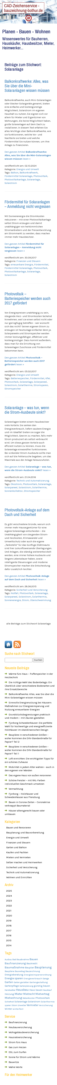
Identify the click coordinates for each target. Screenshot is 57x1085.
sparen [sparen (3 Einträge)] (8, 1005)
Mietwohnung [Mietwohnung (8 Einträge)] (13, 998)
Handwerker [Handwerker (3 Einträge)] (10, 990)
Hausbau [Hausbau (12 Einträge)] (22, 989)
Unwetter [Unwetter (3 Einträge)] (22, 1005)
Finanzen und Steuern (28, 261)
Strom (25, 600)
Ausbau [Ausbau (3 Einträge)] (8, 959)
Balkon (14, 172)
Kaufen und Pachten (17, 852)
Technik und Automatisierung (32, 480)
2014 (8, 945)
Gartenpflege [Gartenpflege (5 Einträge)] (12, 986)
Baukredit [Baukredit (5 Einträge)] (31, 963)
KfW (47, 378)
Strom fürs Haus (18, 1042)
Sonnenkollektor (14, 490)
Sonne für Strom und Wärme (24, 1057)
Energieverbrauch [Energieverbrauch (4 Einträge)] (33, 978)
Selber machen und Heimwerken (24, 862)
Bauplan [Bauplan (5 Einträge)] (29, 967)
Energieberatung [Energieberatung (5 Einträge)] (14, 974)
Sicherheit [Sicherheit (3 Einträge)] (9, 1002)
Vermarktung (16, 788)
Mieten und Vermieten (18, 857)
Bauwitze (14, 1062)
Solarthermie (25, 385)
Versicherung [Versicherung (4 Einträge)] (46, 1005)
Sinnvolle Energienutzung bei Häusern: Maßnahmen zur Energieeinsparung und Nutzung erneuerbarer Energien (28, 706)
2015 (8, 940)
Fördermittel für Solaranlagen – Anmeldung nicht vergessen (27, 204)
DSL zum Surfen (17, 1052)
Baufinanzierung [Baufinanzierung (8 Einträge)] (15, 963)
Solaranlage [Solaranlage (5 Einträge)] (20, 1001)
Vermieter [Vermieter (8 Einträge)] (32, 1005)
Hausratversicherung (20, 1037)
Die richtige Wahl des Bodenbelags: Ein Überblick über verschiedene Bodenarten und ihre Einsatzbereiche (30, 686)
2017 (8, 930)
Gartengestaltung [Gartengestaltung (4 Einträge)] (38, 982)
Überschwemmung (40, 600)
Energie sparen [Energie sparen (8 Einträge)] (14, 978)
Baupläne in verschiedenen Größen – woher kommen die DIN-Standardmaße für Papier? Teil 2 (28, 738)
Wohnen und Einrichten (19, 877)
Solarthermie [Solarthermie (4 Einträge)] (48, 1001)
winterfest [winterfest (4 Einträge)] (18, 1009)
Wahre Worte (15, 1067)
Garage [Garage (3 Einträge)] (46, 978)
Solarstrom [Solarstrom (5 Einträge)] (34, 1001)
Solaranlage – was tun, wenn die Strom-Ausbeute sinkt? (27, 410)
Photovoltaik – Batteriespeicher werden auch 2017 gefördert (27, 298)
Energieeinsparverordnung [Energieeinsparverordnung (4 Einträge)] (37, 974)
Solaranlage (33, 179)
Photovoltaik (40, 176)
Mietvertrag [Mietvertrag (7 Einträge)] (42, 993)
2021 (8, 910)
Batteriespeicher (20, 378)
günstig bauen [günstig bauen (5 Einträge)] (42, 986)
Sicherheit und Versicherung (32, 589)
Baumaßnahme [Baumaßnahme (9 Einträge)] (14, 967)
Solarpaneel (40, 381)
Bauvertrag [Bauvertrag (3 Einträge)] (20, 971)
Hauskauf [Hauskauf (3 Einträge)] (47, 990)
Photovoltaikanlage (15, 179)
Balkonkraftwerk (29, 172)
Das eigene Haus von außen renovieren (30, 775)
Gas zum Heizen (17, 1047)
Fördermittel (41, 264)
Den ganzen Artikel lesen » (28, 155)
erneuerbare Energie (22, 264)
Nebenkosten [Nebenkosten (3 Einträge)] (29, 998)
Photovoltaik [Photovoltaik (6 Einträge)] (42, 997)
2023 (9, 900)
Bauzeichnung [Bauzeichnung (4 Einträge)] (32, 971)
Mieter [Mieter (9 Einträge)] (19, 994)
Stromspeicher (13, 388)
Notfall (14, 593)
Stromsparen (41, 385)
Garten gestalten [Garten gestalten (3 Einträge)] (21, 982)
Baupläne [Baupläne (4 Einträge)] (9, 971)
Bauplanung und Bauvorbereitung (25, 832)
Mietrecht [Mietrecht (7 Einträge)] (29, 993)
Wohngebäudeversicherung (24, 1032)
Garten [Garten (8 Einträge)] (9, 982)
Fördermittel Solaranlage (18, 176)
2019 (8, 920)
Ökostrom (16, 484)
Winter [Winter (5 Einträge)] (8, 1009)
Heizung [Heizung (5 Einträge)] (9, 994)
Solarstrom (11, 183)
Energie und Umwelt (27, 169)
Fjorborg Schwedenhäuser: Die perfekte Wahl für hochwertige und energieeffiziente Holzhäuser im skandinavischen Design (28, 726)
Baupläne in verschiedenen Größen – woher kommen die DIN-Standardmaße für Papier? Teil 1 (28, 750)
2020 (9, 915)
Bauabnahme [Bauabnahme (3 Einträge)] (23, 959)
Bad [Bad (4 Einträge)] (14, 959)
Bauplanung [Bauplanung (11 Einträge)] (43, 967)
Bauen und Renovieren (18, 827)
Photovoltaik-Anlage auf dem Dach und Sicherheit (27, 512)
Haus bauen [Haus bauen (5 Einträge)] (35, 990)
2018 (9, 925)
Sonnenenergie (13, 600)
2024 (9, 895)
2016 (8, 935)
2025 (9, 890)
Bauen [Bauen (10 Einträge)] (33, 959)
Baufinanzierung (18, 1022)
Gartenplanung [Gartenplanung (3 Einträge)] (26, 986)
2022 (9, 905)
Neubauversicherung (20, 1027)
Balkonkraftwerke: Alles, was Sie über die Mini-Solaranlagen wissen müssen (27, 86)
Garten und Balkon (16, 847)
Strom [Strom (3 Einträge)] (14, 1005)
